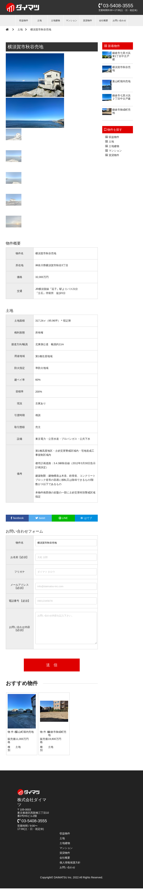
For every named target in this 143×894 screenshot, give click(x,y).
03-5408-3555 (115, 5)
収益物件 (23, 20)
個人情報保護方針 (70, 868)
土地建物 (55, 20)
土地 (39, 20)
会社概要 (103, 20)
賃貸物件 (87, 20)
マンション (71, 20)
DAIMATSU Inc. (63, 883)
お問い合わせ (119, 20)
